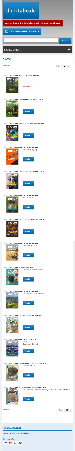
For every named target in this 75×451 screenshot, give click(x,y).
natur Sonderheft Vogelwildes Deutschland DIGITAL (25, 387)
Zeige (58, 66)
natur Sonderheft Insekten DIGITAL (18, 267)
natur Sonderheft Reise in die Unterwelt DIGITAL (24, 123)
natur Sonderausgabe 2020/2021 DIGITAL (21, 243)
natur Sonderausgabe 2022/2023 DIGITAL (21, 147)
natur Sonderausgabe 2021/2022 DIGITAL (21, 195)
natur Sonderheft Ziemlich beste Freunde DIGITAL (25, 171)
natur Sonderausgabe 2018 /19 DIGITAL (20, 339)
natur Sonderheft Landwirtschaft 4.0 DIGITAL (22, 315)
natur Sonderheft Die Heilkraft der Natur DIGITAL (24, 99)
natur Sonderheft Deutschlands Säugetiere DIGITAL (25, 363)
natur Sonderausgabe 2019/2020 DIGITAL (21, 291)
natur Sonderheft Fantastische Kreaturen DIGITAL (24, 219)
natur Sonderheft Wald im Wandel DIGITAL (21, 75)
